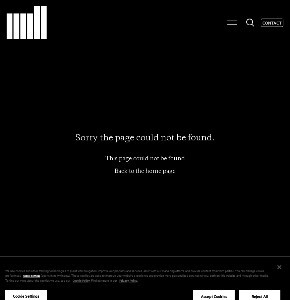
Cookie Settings (31, 278)
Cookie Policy (81, 283)
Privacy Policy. (128, 283)
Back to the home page (145, 171)
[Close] (279, 269)
